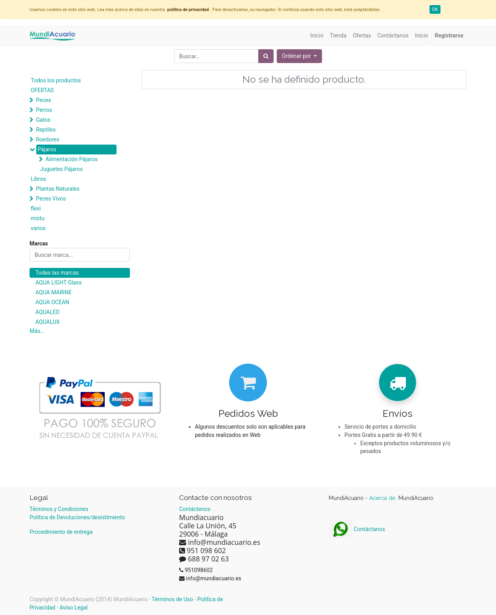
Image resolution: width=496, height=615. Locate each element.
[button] (299, 56)
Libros (38, 179)
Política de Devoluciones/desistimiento (77, 517)
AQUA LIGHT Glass (58, 282)
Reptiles (46, 129)
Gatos (43, 120)
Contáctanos (357, 529)
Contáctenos (194, 509)
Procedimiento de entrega (61, 532)
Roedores (47, 139)
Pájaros (46, 149)
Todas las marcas (57, 272)
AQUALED (47, 312)
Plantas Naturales (58, 189)
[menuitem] (317, 35)
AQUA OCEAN (52, 302)
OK (435, 9)
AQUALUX (47, 322)
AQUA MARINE (53, 292)
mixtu (37, 218)
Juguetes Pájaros (61, 169)
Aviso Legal (73, 607)
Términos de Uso (172, 599)
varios (38, 228)
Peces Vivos (51, 198)
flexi (36, 208)
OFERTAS (42, 90)
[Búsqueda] (266, 56)
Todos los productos (56, 80)
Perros (44, 110)
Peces (43, 100)
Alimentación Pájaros (71, 159)
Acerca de (383, 498)
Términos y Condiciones (59, 509)
